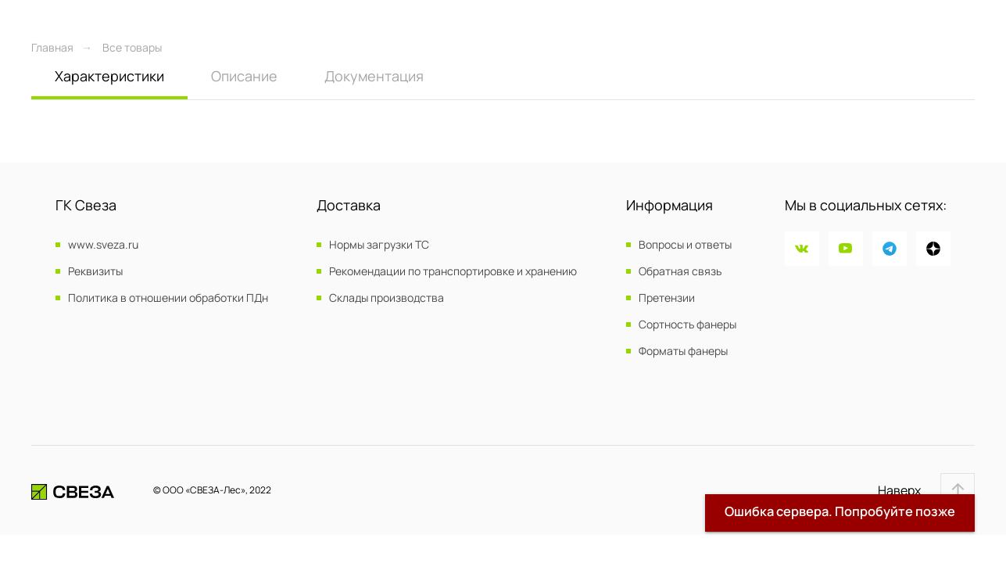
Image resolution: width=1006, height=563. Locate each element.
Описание (244, 75)
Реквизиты (95, 271)
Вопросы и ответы (685, 244)
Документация (374, 75)
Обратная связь (680, 271)
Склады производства (386, 297)
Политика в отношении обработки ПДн (168, 297)
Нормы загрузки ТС (379, 244)
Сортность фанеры (687, 324)
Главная (52, 47)
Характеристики (109, 75)
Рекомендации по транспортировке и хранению (453, 271)
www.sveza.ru (103, 244)
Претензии (667, 297)
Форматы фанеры (683, 351)
